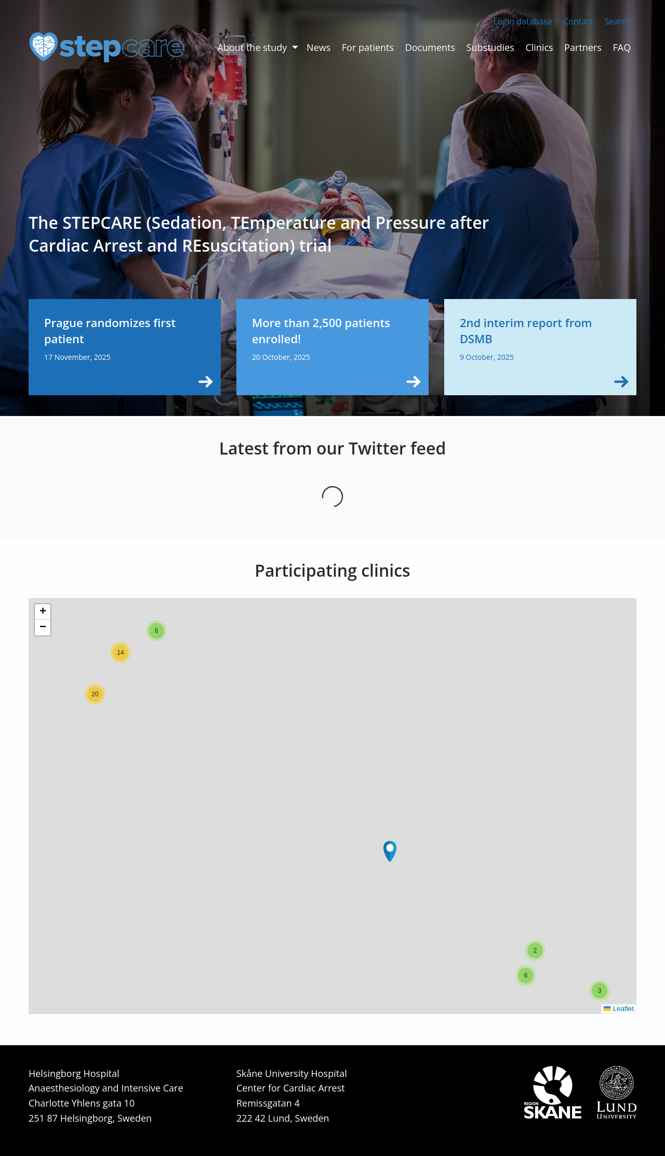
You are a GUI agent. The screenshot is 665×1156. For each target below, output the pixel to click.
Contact (578, 21)
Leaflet (619, 1008)
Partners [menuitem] (583, 47)
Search (618, 21)
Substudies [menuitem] (490, 47)
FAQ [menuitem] (622, 47)
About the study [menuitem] (252, 47)
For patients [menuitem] (368, 47)
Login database (523, 21)
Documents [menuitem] (430, 47)
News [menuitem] (318, 47)
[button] (389, 851)
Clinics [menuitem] (539, 47)
